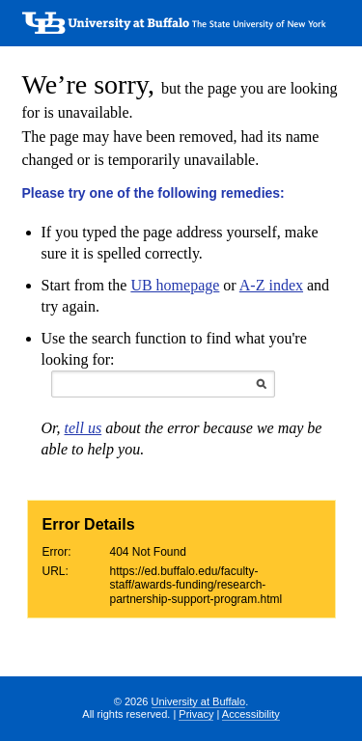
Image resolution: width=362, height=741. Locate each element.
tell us (83, 428)
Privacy (196, 714)
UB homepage (174, 285)
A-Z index (271, 285)
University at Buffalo (199, 701)
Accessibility (251, 714)
